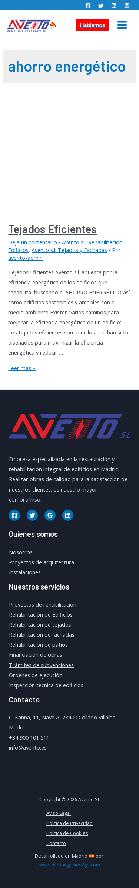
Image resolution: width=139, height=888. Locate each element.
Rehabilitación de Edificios (41, 614)
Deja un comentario (32, 242)
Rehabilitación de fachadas (42, 634)
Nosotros (21, 552)
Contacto (56, 843)
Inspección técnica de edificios (46, 685)
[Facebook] (88, 5)
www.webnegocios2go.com (69, 864)
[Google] (50, 515)
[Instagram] (127, 5)
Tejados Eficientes (52, 228)
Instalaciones (25, 572)
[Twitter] (101, 5)
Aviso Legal (58, 813)
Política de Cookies (67, 833)
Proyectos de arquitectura (41, 562)
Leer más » (22, 368)
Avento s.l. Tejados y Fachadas (69, 250)
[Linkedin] (114, 5)
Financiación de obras (35, 654)
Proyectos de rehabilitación (42, 604)
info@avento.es (28, 747)
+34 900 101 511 (29, 737)
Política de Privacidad (69, 823)
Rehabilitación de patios (38, 644)
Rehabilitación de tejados (40, 624)
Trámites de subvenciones (41, 665)
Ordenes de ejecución (35, 675)
